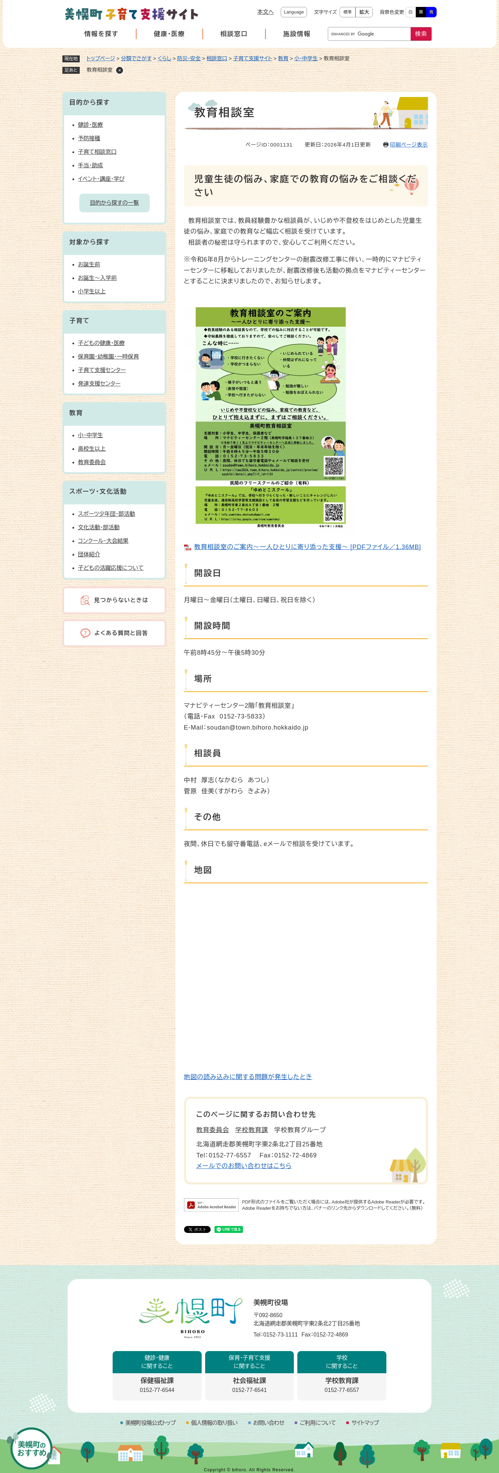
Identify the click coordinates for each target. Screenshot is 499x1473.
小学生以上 (92, 291)
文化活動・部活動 (99, 527)
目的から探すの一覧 (114, 203)
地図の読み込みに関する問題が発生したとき (248, 1077)
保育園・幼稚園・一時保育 (108, 357)
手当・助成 (90, 165)
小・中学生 (306, 58)
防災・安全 (189, 58)
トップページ (101, 58)
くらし (164, 58)
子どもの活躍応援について (111, 568)
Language (294, 12)
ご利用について (318, 1423)
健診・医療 (90, 125)
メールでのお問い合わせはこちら (244, 1166)
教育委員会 (212, 1130)
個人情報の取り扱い (214, 1423)
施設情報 (296, 33)
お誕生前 (89, 264)
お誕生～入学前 (97, 278)
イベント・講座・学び (101, 179)
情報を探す (102, 33)
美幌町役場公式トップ (150, 1423)
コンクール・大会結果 (103, 541)
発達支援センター (99, 384)
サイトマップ (365, 1423)
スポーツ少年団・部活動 (106, 514)
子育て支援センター (102, 370)
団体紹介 (89, 554)
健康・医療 (169, 33)
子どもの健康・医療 (101, 343)
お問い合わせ (268, 1423)
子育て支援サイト (252, 58)
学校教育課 (251, 1130)
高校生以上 (92, 449)
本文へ (265, 12)
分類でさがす (136, 58)
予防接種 (89, 138)
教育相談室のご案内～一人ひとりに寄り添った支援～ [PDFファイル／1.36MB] (307, 547)
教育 (283, 58)
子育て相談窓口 (97, 152)
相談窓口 (234, 33)
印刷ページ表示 (409, 145)
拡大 (364, 12)
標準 (347, 12)
